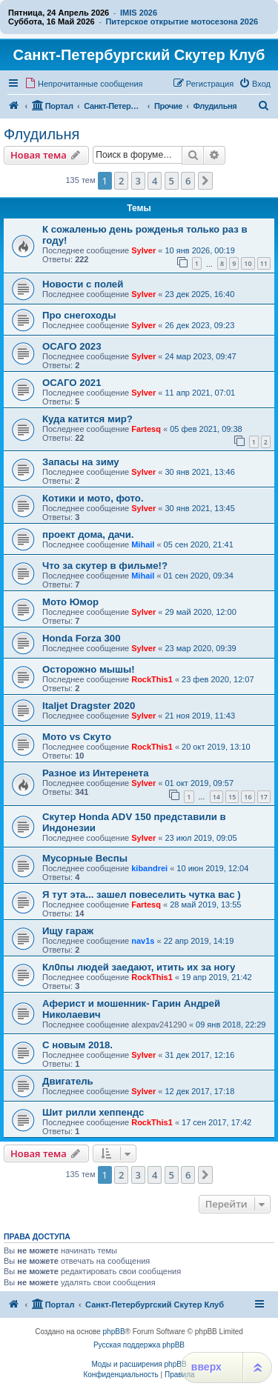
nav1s (142, 940)
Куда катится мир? (87, 418)
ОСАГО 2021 (72, 382)
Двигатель (67, 1081)
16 (247, 797)
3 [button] (138, 180)
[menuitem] (83, 84)
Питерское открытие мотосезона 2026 (181, 21)
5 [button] (171, 180)
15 (232, 797)
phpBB (114, 1332)
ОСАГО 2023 (72, 346)
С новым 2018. (77, 1044)
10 (247, 263)
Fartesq (146, 428)
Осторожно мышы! (88, 669)
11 (264, 263)
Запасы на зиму (80, 461)
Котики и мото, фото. (93, 498)
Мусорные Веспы (85, 858)
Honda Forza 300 (81, 638)
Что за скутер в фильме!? (105, 565)
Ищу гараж (67, 930)
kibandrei (149, 868)
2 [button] (121, 180)
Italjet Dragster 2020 (88, 705)
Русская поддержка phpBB (139, 1345)
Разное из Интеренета (95, 773)
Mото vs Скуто (76, 736)
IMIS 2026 (138, 12)
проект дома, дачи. (87, 534)
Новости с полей (82, 284)
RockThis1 (152, 679)
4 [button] (154, 180)
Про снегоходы (79, 315)
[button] (205, 181)
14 (216, 797)
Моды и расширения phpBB (138, 1364)
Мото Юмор (70, 601)
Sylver (143, 250)
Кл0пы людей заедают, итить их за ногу (138, 967)
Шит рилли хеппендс (93, 1112)
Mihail (142, 544)
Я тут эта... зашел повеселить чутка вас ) (141, 894)
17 (264, 797)
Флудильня (41, 134)
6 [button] (188, 180)
